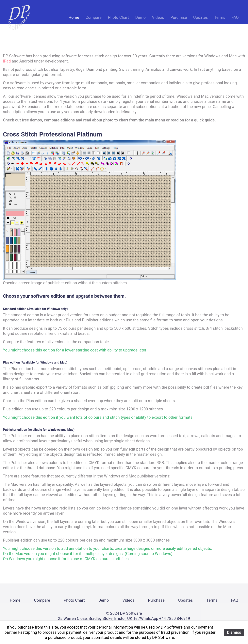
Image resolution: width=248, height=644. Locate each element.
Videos (158, 17)
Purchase (178, 17)
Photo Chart (118, 17)
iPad (7, 61)
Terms (219, 17)
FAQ (235, 17)
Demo (140, 17)
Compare (94, 17)
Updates (200, 17)
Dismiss (234, 632)
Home (74, 17)
